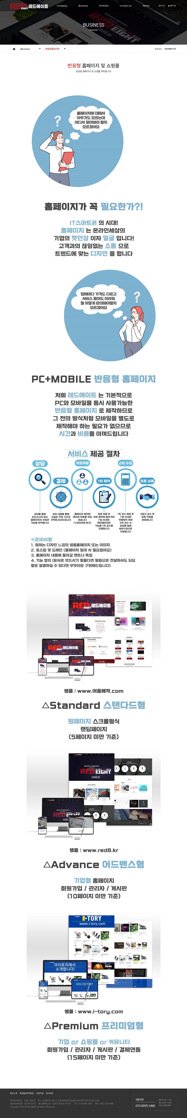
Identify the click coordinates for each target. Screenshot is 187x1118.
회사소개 (13, 1093)
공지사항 (49, 1093)
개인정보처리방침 (27, 1093)
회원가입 (172, 5)
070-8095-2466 (145, 1105)
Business (83, 5)
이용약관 (39, 1093)
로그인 (162, 5)
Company (62, 5)
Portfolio (103, 5)
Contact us (125, 5)
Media (146, 5)
